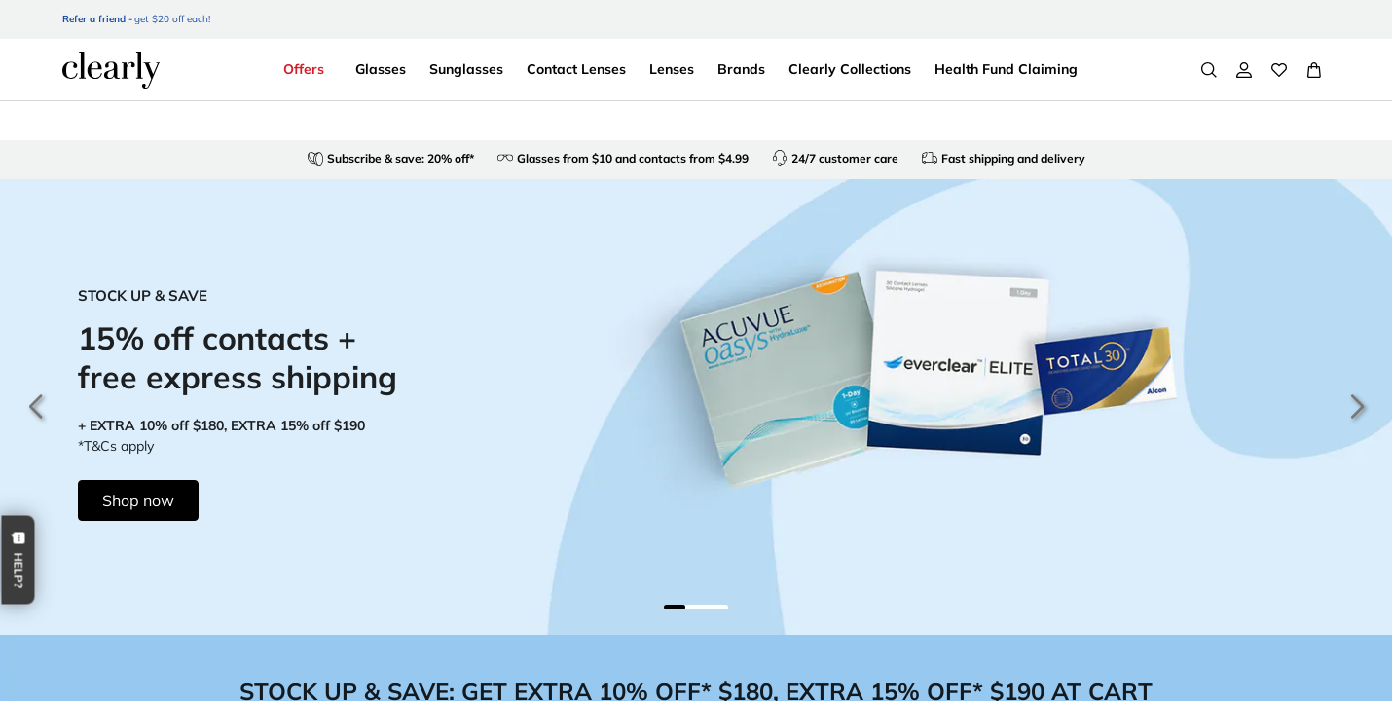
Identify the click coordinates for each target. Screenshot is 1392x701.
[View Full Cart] (1314, 70)
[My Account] (1244, 70)
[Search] (1209, 70)
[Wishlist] (1279, 70)
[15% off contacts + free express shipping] (696, 407)
